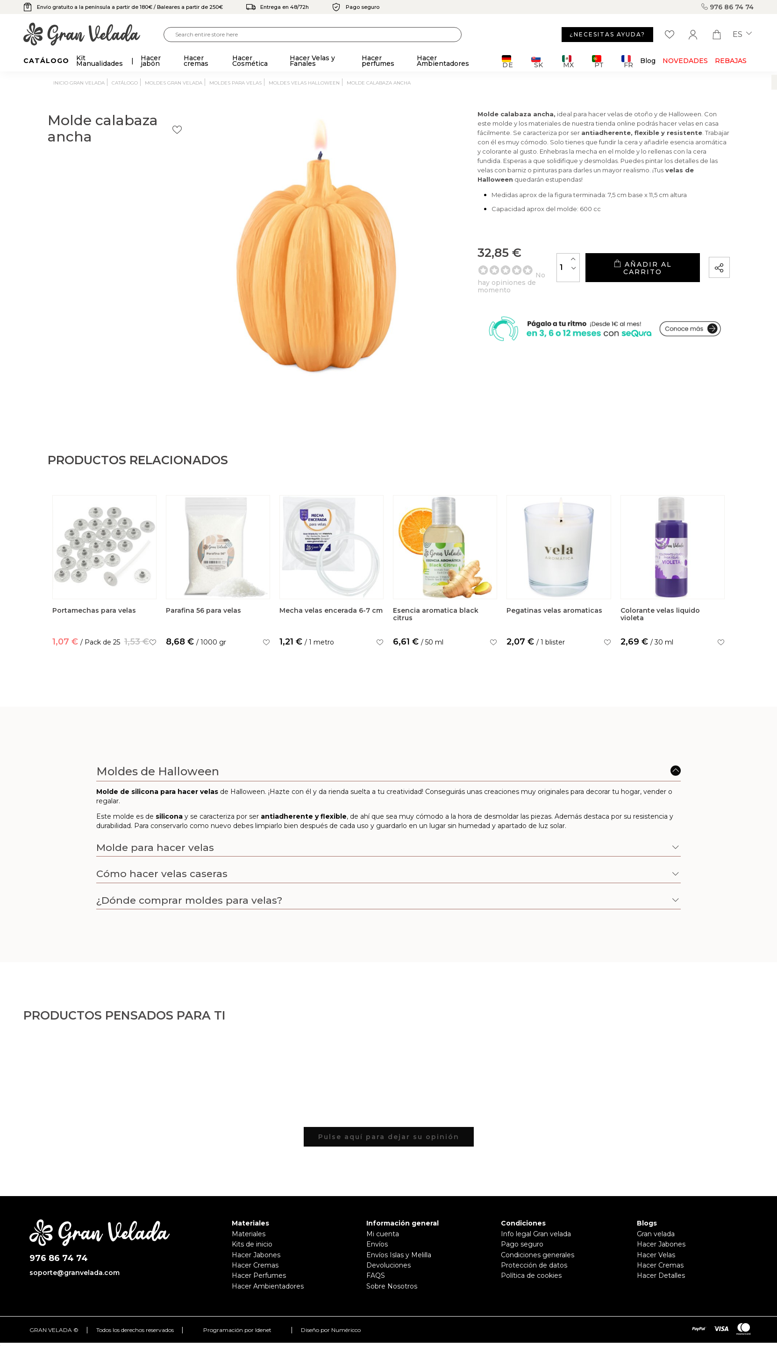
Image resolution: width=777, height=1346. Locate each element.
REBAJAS (731, 61)
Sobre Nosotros (391, 1286)
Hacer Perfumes (259, 1275)
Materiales (248, 1234)
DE (507, 61)
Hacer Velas (656, 1255)
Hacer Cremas (255, 1265)
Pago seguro (522, 1244)
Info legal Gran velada (536, 1234)
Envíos (377, 1244)
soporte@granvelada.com (74, 1272)
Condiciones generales (537, 1255)
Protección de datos (534, 1265)
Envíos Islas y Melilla (398, 1255)
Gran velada (656, 1234)
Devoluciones (388, 1265)
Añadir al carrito (621, 280)
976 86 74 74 (727, 7)
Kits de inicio (252, 1244)
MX (568, 61)
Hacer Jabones (256, 1255)
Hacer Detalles (661, 1275)
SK (537, 61)
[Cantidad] (525, 279)
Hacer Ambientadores (268, 1286)
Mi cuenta (382, 1234)
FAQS (375, 1275)
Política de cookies (531, 1275)
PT (598, 61)
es (742, 34)
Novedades (685, 61)
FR (627, 61)
